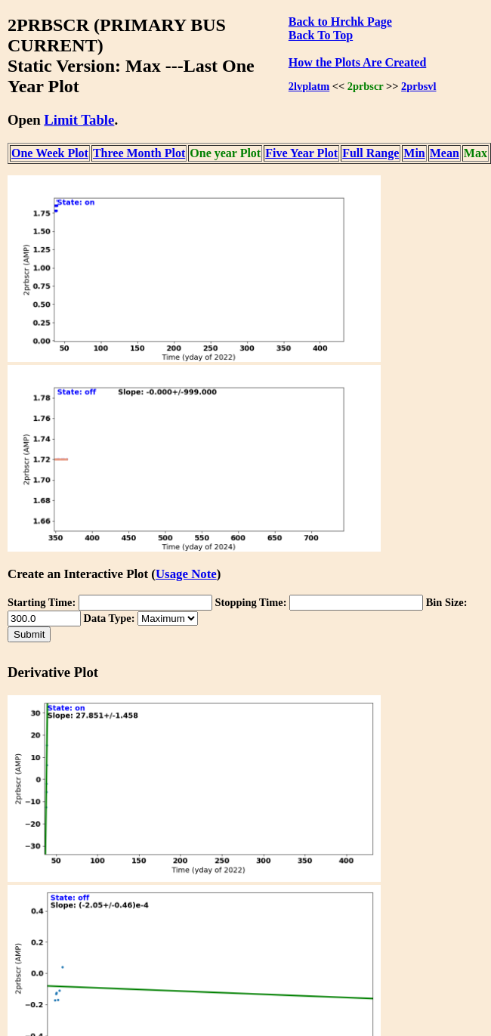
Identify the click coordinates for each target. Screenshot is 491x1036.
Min (414, 153)
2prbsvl (418, 86)
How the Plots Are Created (357, 62)
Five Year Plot (301, 153)
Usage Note (186, 574)
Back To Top (321, 35)
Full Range (370, 153)
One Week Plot (49, 153)
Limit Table (79, 120)
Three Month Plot (139, 153)
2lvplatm (309, 86)
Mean (444, 153)
